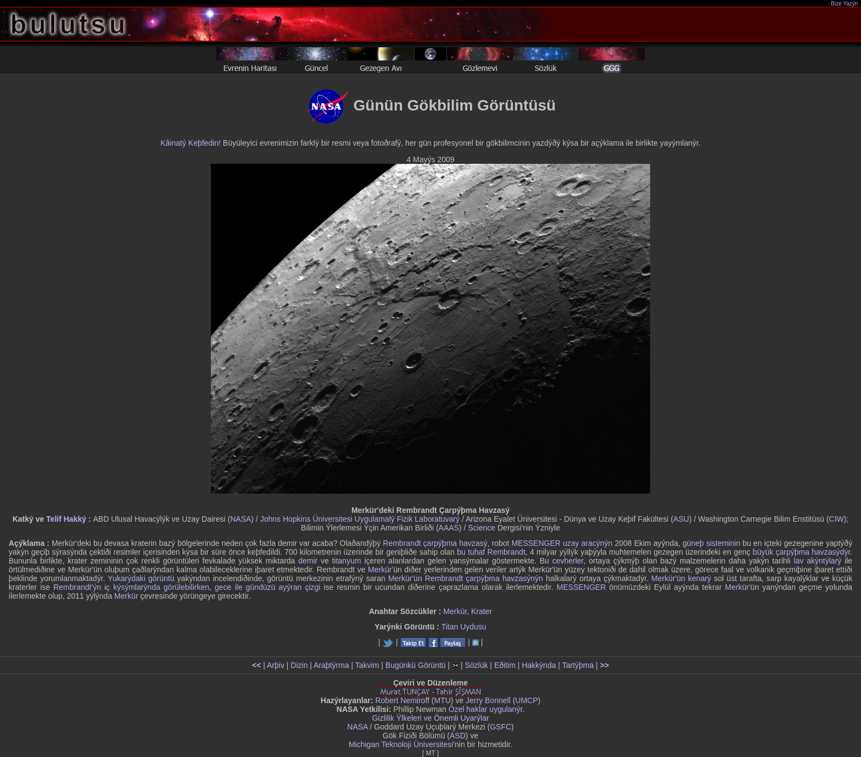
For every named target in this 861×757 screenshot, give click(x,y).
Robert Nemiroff (402, 700)
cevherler (568, 560)
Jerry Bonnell (488, 700)
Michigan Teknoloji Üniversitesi (401, 744)
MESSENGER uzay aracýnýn (561, 543)
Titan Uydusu (464, 626)
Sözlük (476, 665)
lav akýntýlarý (818, 560)
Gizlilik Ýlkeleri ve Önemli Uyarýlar (430, 718)
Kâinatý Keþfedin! (190, 143)
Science (481, 527)
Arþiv (275, 665)
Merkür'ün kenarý (681, 578)
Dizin (299, 665)
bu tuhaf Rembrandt (491, 552)
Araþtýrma (331, 665)
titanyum (346, 560)
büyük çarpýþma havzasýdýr (801, 552)
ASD (458, 735)
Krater (481, 611)
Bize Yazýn (845, 4)
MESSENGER (581, 587)
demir (307, 560)
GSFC (500, 726)
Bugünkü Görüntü (415, 665)
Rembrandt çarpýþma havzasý (435, 543)
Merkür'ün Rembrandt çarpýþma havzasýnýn (465, 578)
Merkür (380, 569)
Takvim (367, 665)
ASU (681, 519)
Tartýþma (578, 665)
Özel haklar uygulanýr (486, 709)
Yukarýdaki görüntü (141, 578)
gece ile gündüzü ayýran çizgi (267, 587)
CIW (836, 519)
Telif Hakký (66, 519)
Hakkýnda (539, 665)
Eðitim (505, 665)
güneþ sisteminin (711, 543)
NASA (240, 519)
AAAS (449, 527)
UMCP (526, 700)
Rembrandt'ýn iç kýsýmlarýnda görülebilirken (131, 587)
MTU (442, 700)
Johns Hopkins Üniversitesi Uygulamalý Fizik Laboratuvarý (360, 519)
